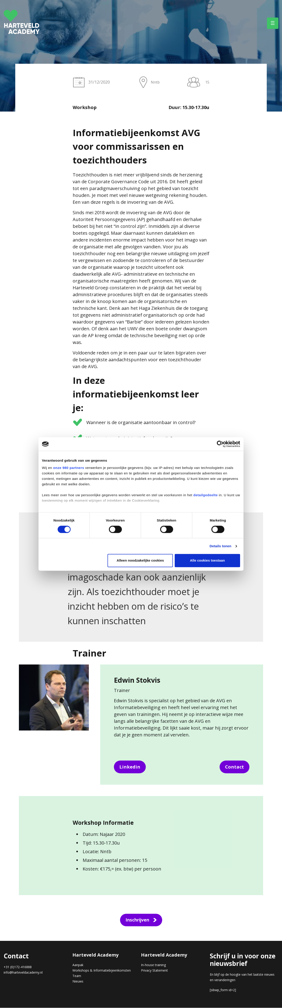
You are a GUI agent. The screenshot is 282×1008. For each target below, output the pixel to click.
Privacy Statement (154, 970)
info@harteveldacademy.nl (23, 972)
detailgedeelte (205, 495)
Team (76, 976)
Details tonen (220, 546)
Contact (234, 767)
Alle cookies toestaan (207, 561)
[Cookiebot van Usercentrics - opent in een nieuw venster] (220, 443)
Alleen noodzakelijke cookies (140, 561)
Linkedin (129, 767)
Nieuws (77, 981)
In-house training (153, 965)
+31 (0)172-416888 (18, 967)
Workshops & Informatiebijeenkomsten (101, 970)
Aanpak (77, 965)
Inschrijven (137, 920)
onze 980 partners (68, 468)
